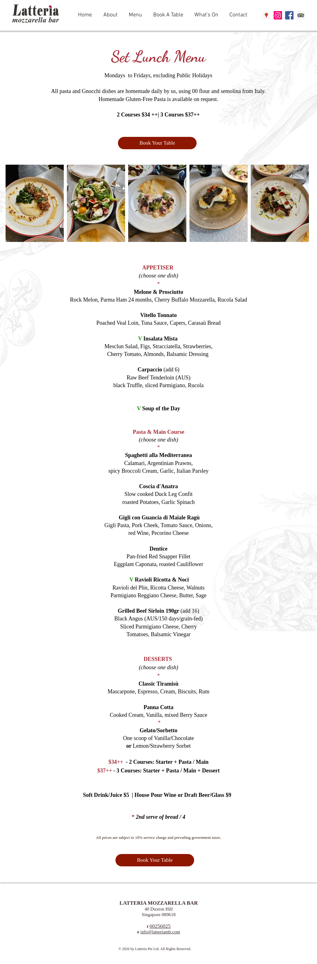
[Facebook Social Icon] (289, 15)
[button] (136, 15)
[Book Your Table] (157, 143)
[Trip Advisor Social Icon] (301, 15)
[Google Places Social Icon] (266, 15)
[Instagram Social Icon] (278, 15)
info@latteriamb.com (160, 931)
